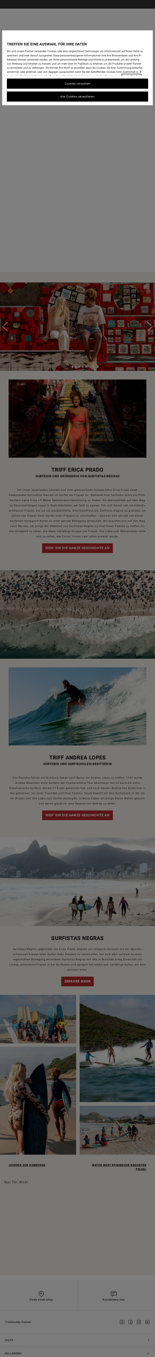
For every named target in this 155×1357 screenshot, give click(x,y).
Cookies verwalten (78, 83)
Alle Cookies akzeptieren (77, 96)
